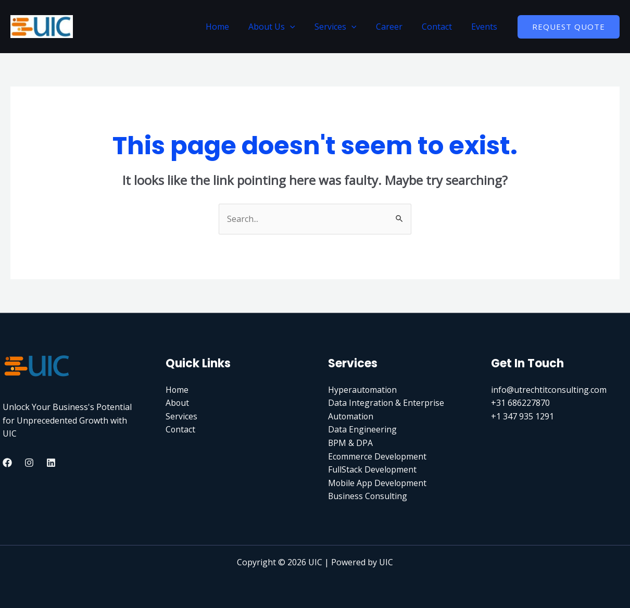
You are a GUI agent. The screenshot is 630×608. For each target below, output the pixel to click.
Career (396, 26)
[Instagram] (29, 462)
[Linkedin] (51, 462)
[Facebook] (7, 462)
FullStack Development (372, 469)
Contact (441, 26)
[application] (302, 26)
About (178, 402)
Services (345, 26)
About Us (284, 26)
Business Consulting (368, 496)
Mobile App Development (377, 483)
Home (232, 26)
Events (486, 26)
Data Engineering (362, 429)
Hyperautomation (363, 389)
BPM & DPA (350, 443)
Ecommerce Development (377, 456)
